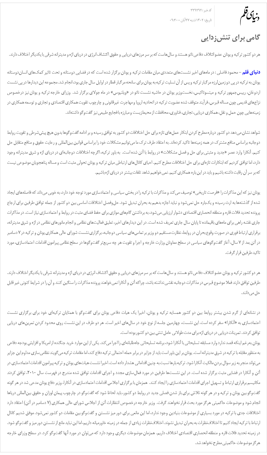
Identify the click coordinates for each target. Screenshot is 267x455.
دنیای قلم (251, 72)
